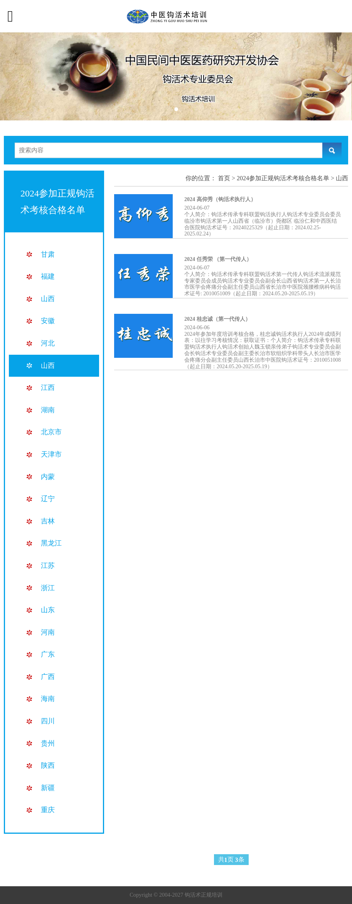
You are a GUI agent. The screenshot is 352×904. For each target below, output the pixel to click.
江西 (48, 387)
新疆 (48, 788)
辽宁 (48, 499)
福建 (48, 276)
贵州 (48, 743)
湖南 (48, 410)
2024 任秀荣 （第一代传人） (218, 259)
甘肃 (48, 254)
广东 (48, 654)
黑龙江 (51, 543)
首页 (224, 178)
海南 (48, 699)
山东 (48, 610)
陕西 (48, 765)
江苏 (48, 565)
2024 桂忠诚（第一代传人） (217, 319)
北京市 (51, 432)
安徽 (48, 321)
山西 (48, 299)
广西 (48, 677)
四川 (48, 721)
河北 (48, 343)
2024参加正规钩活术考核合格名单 (283, 178)
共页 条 (231, 860)
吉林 (48, 521)
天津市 (51, 454)
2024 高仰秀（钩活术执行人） (220, 199)
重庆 (48, 810)
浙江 (48, 588)
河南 (48, 632)
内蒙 (48, 477)
